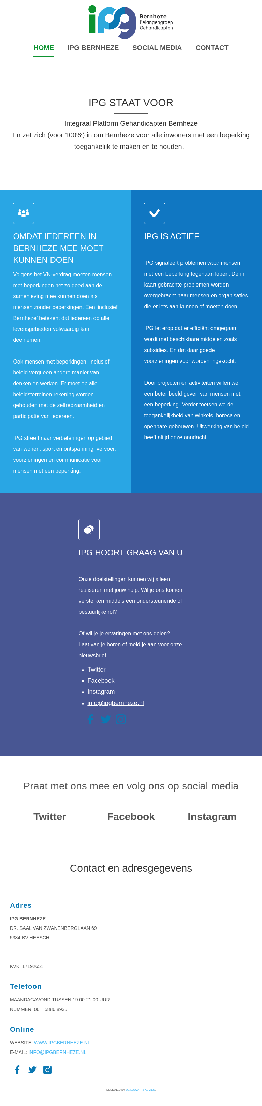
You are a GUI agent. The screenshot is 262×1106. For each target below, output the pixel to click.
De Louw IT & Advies (140, 1089)
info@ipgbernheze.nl (115, 703)
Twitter (96, 669)
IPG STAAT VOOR (131, 102)
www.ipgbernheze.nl (62, 1042)
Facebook (100, 680)
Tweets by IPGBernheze (50, 833)
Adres (21, 905)
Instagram (101, 691)
